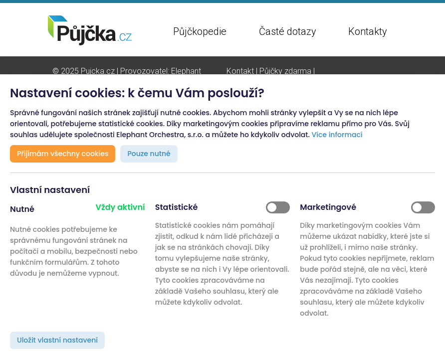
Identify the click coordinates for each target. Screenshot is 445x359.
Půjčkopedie (199, 31)
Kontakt (240, 71)
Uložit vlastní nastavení (57, 340)
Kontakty (367, 31)
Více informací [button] (337, 135)
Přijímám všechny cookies (62, 154)
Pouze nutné (148, 154)
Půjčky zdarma (285, 71)
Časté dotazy (287, 31)
